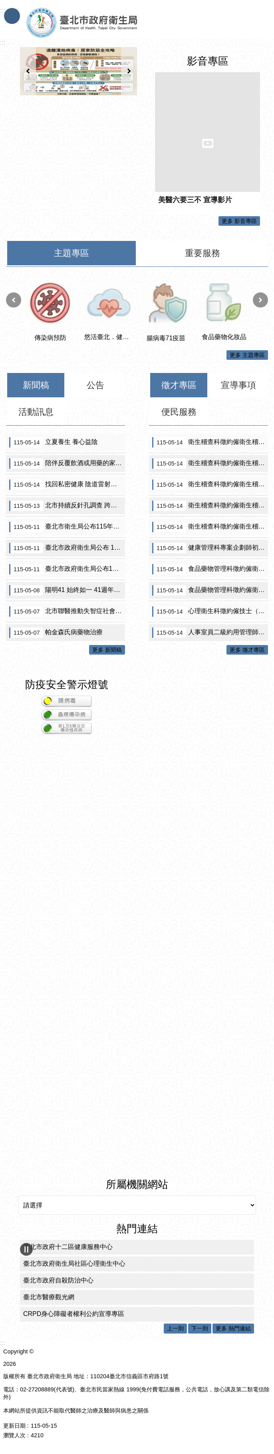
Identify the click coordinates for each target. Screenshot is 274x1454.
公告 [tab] (95, 385)
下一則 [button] (129, 71)
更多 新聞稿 (107, 650)
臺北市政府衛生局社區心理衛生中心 (74, 1263)
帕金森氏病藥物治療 (56, 632)
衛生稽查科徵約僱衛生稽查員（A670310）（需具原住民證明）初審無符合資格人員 (210, 463)
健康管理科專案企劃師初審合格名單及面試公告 (210, 548)
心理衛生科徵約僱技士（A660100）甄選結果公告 (210, 611)
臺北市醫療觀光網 (48, 1297)
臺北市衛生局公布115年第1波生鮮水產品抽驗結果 (67, 527)
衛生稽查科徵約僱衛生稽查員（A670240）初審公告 (210, 527)
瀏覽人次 (14, 1435)
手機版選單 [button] (12, 16)
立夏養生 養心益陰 (53, 442)
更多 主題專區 (247, 355)
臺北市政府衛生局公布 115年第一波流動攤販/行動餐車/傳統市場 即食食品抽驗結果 (67, 548)
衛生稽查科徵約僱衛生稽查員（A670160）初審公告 (210, 506)
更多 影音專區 (239, 221)
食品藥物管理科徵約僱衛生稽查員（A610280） (210, 590)
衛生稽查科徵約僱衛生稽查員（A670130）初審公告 (210, 484)
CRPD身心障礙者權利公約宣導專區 (73, 1313)
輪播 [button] (26, 1249)
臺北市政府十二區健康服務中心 (68, 1246)
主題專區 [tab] (71, 253)
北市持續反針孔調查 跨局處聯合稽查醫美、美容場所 (67, 506)
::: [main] (2, 42)
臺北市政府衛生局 (105, 23)
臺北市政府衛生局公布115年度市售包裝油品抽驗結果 (67, 569)
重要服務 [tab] (202, 253)
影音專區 (207, 61)
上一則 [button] (28, 71)
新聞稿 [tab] (36, 385)
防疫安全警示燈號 (66, 684)
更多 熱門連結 (233, 1328)
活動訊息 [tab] (36, 412)
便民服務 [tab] (179, 412)
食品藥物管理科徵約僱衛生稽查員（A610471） (210, 569)
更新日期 (14, 1425)
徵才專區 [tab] (179, 385)
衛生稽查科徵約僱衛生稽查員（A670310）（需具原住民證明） (210, 442)
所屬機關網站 (137, 1184)
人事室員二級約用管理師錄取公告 (210, 632)
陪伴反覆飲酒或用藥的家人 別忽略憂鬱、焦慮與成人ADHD (67, 463)
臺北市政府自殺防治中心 (58, 1280)
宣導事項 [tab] (238, 385)
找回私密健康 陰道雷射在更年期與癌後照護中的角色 (67, 484)
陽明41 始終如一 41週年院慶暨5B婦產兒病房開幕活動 (67, 590)
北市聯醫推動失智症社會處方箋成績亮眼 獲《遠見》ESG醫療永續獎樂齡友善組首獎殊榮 (67, 611)
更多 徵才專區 (247, 650)
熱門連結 (137, 1228)
